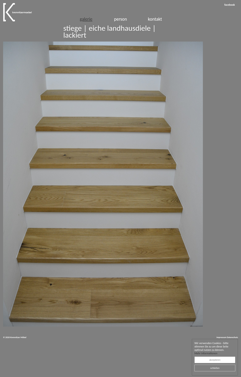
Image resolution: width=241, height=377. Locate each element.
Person (120, 19)
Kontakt (155, 19)
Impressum (221, 337)
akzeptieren (214, 360)
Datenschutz (232, 337)
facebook (229, 4)
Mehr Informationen (205, 353)
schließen (214, 368)
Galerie (86, 19)
